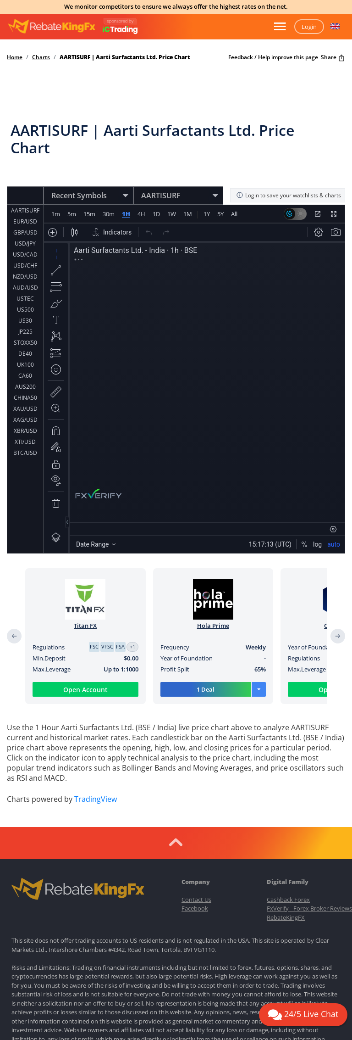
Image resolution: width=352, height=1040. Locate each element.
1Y (206, 214)
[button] (335, 27)
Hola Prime (213, 625)
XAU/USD (25, 409)
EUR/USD (25, 221)
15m (89, 214)
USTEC (25, 298)
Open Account (85, 689)
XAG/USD (25, 420)
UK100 (25, 365)
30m (109, 214)
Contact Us (196, 899)
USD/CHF (25, 265)
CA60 (25, 376)
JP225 (25, 331)
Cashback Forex (288, 899)
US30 (25, 320)
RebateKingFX (286, 917)
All (234, 214)
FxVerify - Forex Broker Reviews (309, 908)
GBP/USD (25, 232)
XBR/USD (25, 431)
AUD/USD (25, 287)
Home (14, 57)
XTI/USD (25, 442)
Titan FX (85, 625)
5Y (220, 214)
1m (55, 214)
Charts (41, 57)
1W (171, 214)
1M (187, 214)
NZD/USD (25, 276)
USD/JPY (25, 243)
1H (126, 214)
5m (71, 214)
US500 (25, 309)
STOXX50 (25, 343)
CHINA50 (25, 398)
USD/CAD (25, 254)
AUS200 (25, 387)
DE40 (25, 354)
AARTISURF (25, 210)
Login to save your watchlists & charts (288, 195)
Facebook (195, 908)
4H (141, 214)
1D (156, 214)
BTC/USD (25, 453)
